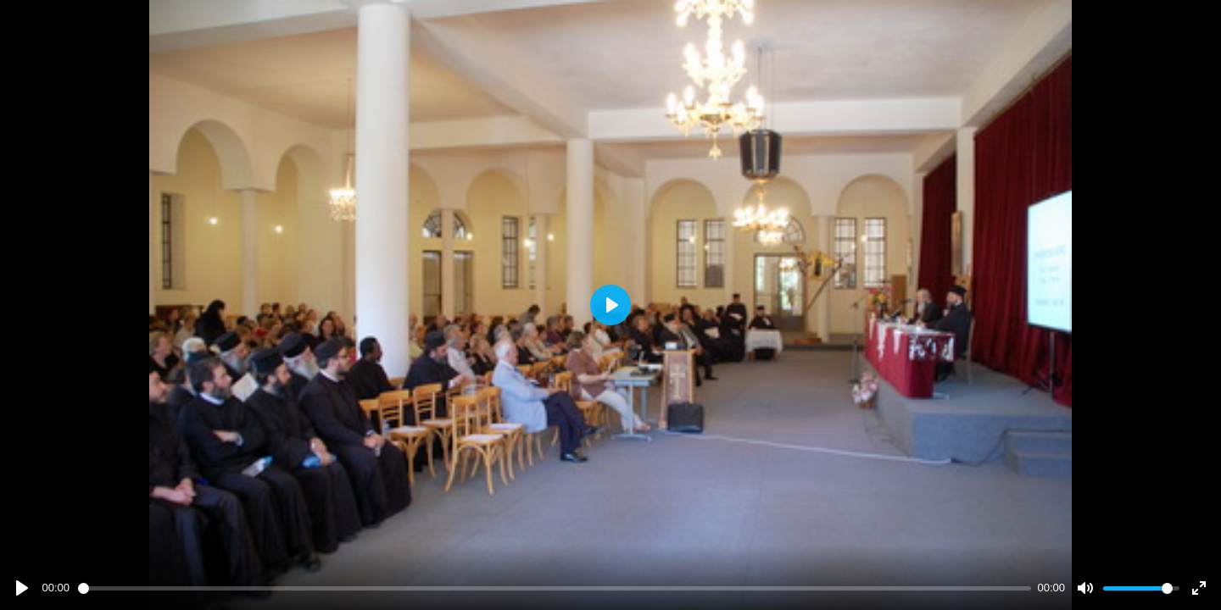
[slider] (554, 588)
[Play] (22, 588)
